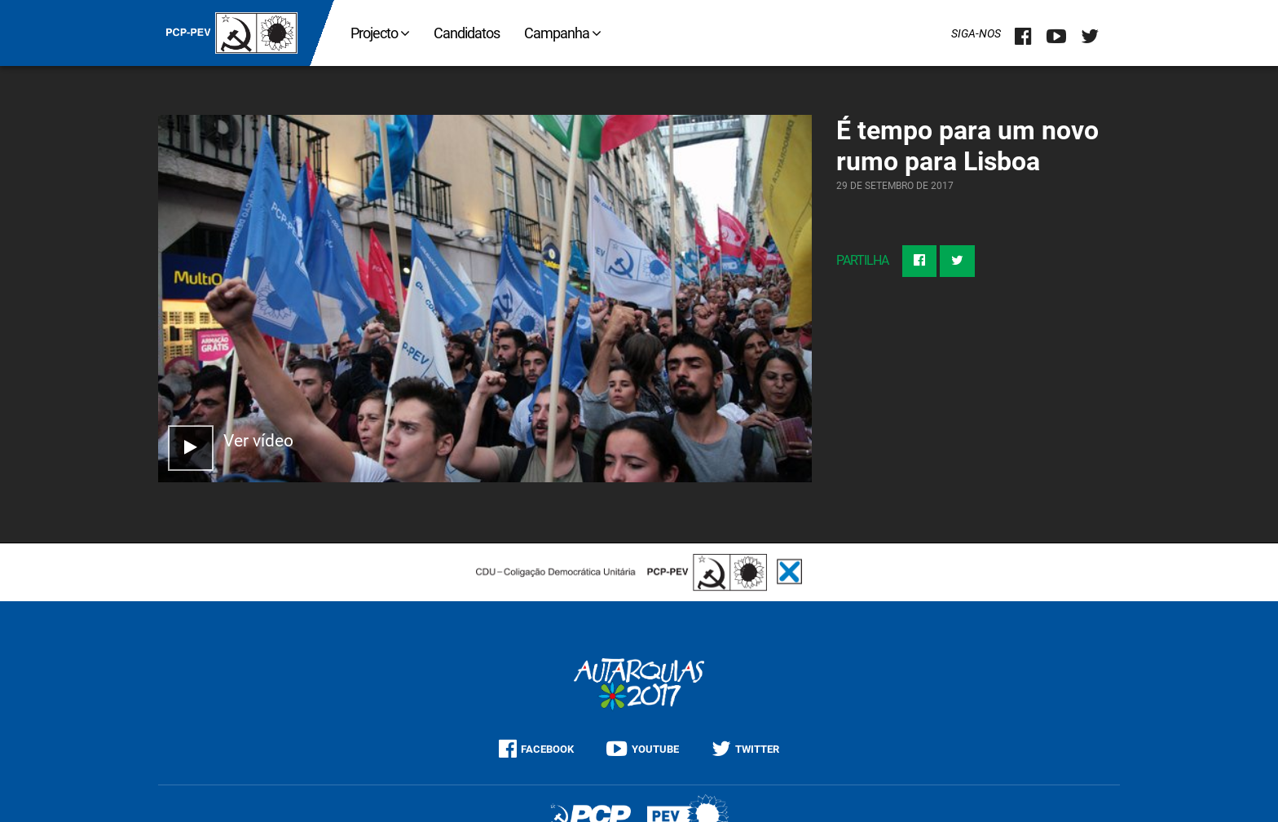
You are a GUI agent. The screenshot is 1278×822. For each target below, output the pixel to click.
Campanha (562, 33)
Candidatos (467, 33)
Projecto (379, 33)
